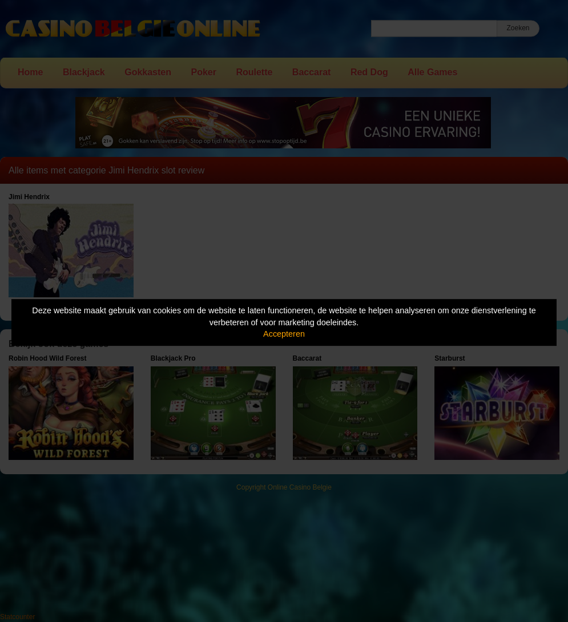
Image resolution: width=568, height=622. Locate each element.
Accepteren (284, 333)
